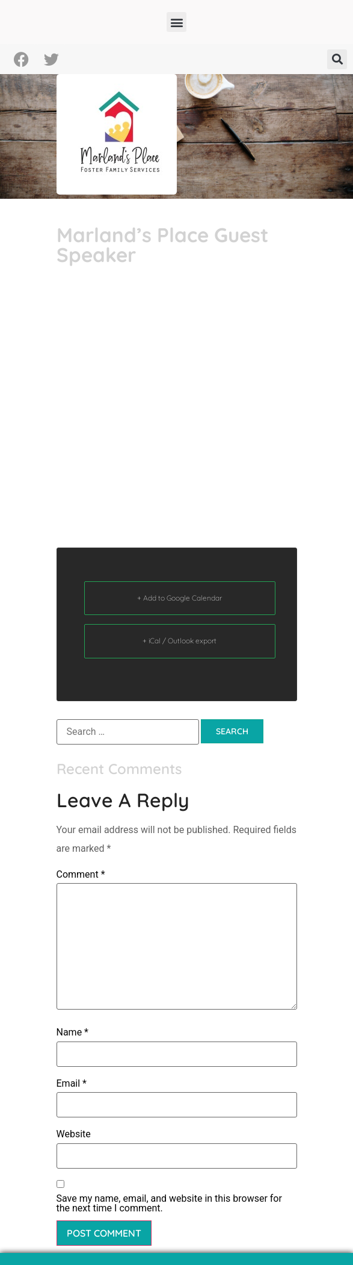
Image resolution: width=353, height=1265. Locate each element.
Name (73, 1032)
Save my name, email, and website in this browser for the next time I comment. (169, 1203)
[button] (176, 22)
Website (74, 1134)
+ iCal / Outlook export (179, 640)
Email (72, 1084)
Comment (81, 874)
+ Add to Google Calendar (179, 597)
